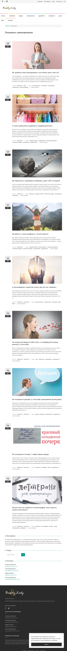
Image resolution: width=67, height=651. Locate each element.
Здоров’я (41, 16)
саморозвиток (15, 87)
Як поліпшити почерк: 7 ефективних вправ (30, 454)
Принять (46, 644)
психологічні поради (17, 142)
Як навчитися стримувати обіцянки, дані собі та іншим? (36, 181)
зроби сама (41, 359)
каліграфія (44, 467)
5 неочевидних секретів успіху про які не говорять (34, 287)
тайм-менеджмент (24, 87)
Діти (60, 16)
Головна (40, 1)
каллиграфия (45, 526)
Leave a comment (35, 87)
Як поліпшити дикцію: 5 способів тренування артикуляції (36, 399)
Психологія (30, 16)
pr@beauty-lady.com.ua (11, 575)
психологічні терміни (28, 248)
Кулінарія (51, 16)
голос (36, 359)
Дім (2, 20)
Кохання (12, 16)
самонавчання (51, 85)
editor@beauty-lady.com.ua (12, 570)
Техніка (10, 20)
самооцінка (15, 195)
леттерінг (51, 526)
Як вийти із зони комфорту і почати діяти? (30, 234)
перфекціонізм (41, 140)
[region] (46, 640)
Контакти (59, 1)
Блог (53, 1)
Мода (21, 16)
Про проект (47, 1)
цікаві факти (23, 528)
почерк (49, 467)
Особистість (20, 85)
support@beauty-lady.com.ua (12, 579)
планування (44, 85)
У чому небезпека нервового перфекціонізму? (32, 126)
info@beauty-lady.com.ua (11, 566)
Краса (3, 16)
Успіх (25, 85)
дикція (37, 414)
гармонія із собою (33, 140)
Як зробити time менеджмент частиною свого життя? (35, 73)
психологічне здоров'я (51, 140)
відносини (31, 193)
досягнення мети (37, 85)
